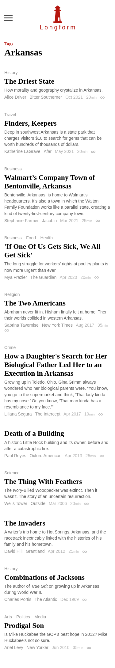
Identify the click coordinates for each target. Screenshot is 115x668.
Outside (38, 503)
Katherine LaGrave (22, 151)
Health (46, 238)
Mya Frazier (15, 277)
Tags (8, 43)
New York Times (57, 325)
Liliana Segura (18, 414)
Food (31, 238)
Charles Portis (17, 599)
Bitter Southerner (45, 97)
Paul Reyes (15, 455)
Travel (10, 114)
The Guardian (43, 277)
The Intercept (47, 414)
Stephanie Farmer (21, 220)
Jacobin (49, 220)
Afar (48, 151)
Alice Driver (15, 97)
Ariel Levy (13, 647)
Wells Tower (15, 503)
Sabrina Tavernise (21, 325)
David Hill (13, 551)
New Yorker (37, 647)
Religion (12, 294)
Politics (23, 617)
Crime (10, 347)
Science (12, 473)
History (11, 72)
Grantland (35, 551)
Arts (8, 617)
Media (40, 617)
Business (13, 169)
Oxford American (45, 455)
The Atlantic (46, 599)
